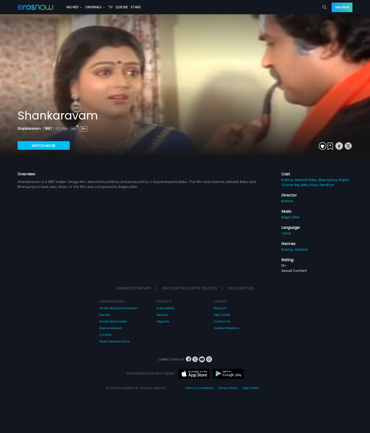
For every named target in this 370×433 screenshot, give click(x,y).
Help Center (222, 315)
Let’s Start (342, 7)
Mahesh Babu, (307, 180)
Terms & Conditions (199, 388)
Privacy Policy (228, 388)
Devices (162, 315)
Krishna (287, 201)
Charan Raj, (291, 185)
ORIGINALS (95, 7)
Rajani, (344, 180)
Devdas (105, 315)
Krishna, (288, 180)
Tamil (286, 233)
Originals (163, 321)
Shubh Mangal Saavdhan (118, 308)
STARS (136, 7)
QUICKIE (121, 7)
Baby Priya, (310, 185)
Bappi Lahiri (290, 217)
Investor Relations (226, 328)
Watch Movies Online (114, 341)
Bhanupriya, (329, 180)
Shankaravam (30, 128)
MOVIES (74, 7)
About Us (220, 308)
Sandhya (326, 185)
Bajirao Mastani (110, 328)
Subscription (166, 308)
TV (110, 7)
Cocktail (105, 335)
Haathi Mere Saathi (113, 321)
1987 (48, 128)
